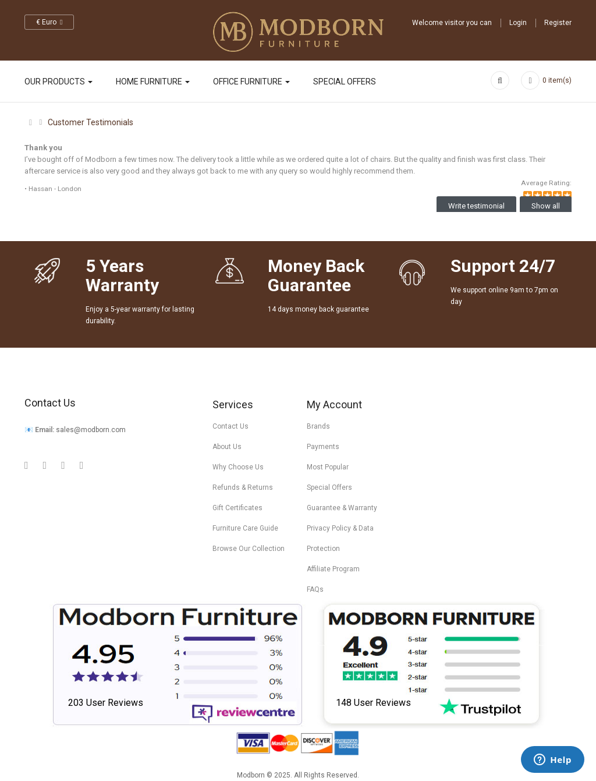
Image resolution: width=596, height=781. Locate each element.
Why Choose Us (238, 467)
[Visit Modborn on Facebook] (45, 465)
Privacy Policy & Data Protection (340, 538)
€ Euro (49, 22)
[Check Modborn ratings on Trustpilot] (432, 664)
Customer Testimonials (90, 122)
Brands (318, 426)
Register (558, 23)
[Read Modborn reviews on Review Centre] (177, 664)
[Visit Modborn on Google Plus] (26, 465)
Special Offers (329, 487)
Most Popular (328, 467)
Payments (323, 447)
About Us (227, 447)
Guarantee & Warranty (342, 508)
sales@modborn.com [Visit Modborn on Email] (91, 430)
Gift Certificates (237, 508)
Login (518, 23)
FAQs (315, 589)
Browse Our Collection (248, 549)
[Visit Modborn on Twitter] (63, 465)
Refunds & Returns (242, 487)
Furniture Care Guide (245, 528)
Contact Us (230, 426)
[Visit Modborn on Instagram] (82, 465)
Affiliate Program (333, 569)
